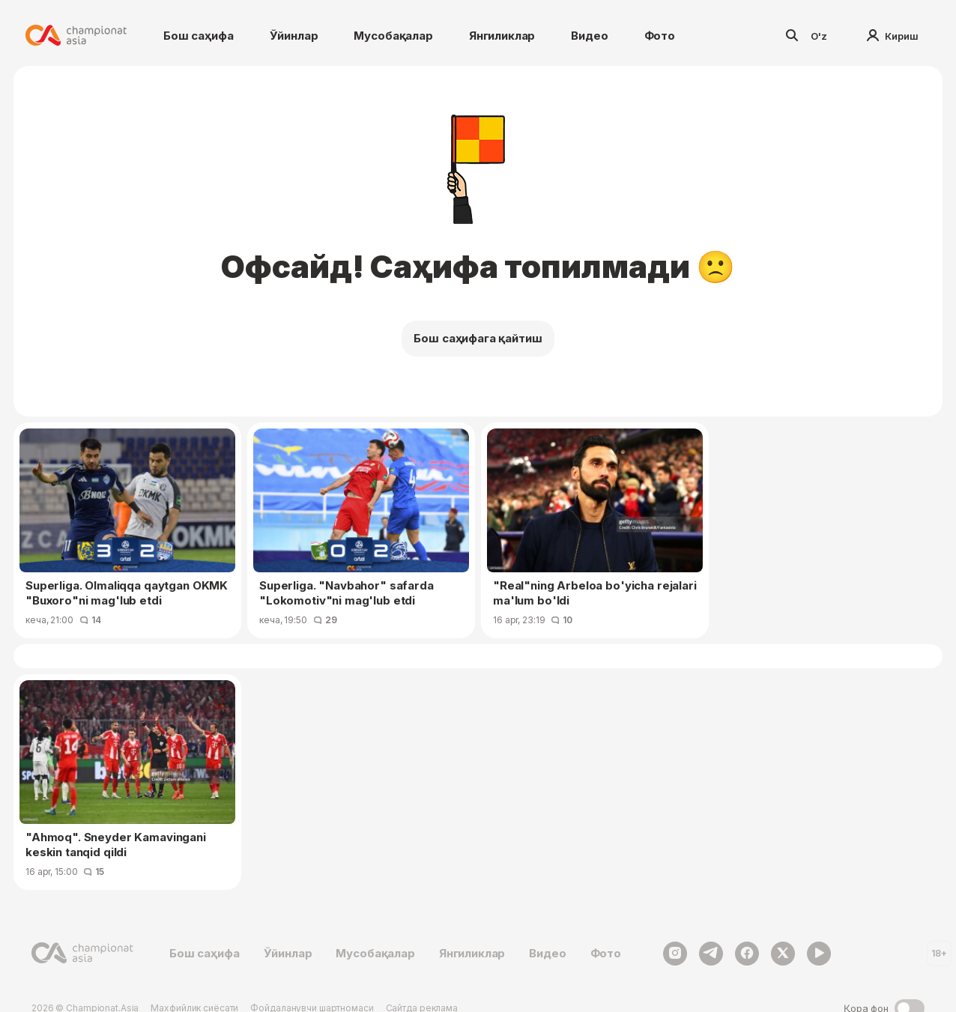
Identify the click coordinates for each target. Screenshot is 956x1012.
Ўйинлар (294, 35)
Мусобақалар (393, 35)
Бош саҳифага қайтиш (478, 338)
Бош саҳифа (198, 35)
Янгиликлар (502, 35)
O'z (819, 36)
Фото (659, 35)
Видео (589, 35)
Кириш (893, 36)
